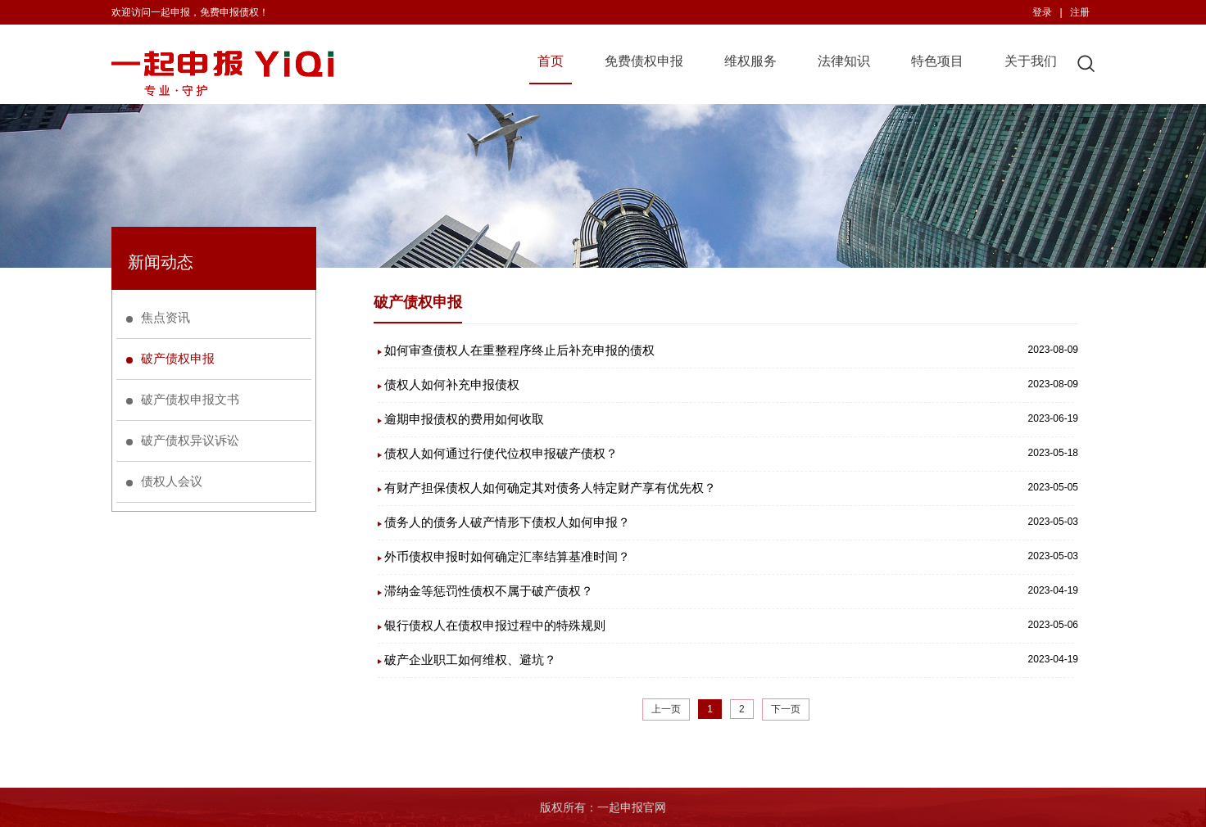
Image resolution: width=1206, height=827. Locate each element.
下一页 (785, 709)
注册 (1080, 12)
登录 (1042, 12)
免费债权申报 (644, 61)
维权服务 (750, 61)
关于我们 (1030, 61)
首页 (550, 61)
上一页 (666, 709)
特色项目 (937, 61)
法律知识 (844, 61)
